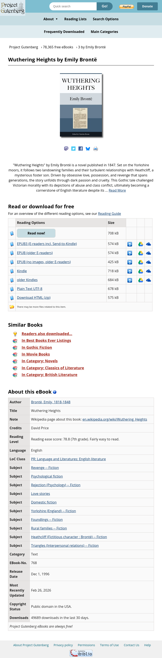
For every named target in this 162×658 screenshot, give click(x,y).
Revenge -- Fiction (45, 467)
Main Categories (104, 31)
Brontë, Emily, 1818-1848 (50, 402)
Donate (147, 6)
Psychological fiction (47, 476)
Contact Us (131, 645)
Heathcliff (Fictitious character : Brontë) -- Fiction (69, 537)
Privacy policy (63, 645)
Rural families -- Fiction (49, 528)
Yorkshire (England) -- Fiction (53, 511)
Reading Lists (75, 19)
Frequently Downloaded (64, 31)
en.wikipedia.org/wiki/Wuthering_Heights (114, 419)
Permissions (86, 645)
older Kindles (27, 280)
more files (38, 306)
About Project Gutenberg (31, 645)
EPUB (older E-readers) (35, 252)
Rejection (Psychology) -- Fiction (55, 485)
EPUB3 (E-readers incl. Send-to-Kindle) (47, 243)
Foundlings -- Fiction (47, 519)
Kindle (22, 271)
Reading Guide (109, 213)
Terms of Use (109, 645)
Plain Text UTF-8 (29, 288)
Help (147, 645)
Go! (105, 6)
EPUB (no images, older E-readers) (44, 262)
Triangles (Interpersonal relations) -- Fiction (65, 545)
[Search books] (73, 6)
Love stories (40, 493)
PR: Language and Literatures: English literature (68, 459)
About (50, 19)
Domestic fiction (44, 502)
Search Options (106, 19)
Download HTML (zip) (33, 297)
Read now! (36, 233)
